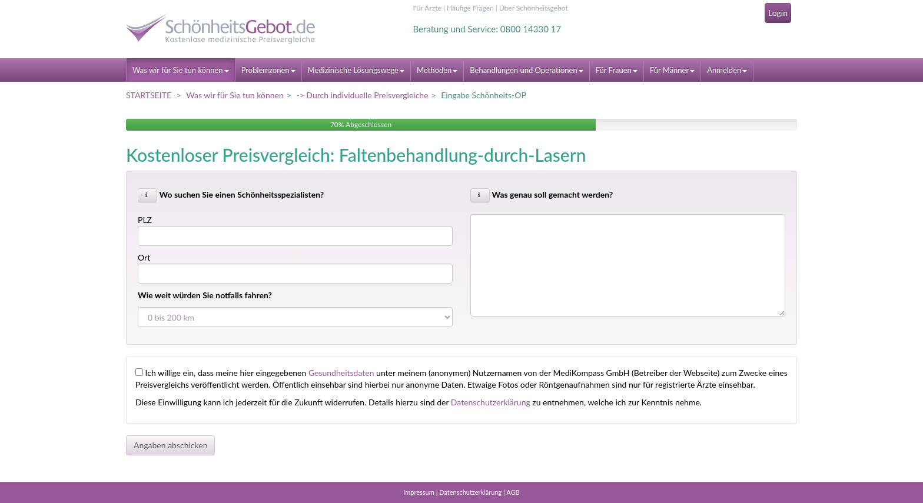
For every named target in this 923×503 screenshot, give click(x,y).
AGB (512, 492)
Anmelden (727, 70)
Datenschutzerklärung (490, 402)
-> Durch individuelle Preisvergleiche (362, 95)
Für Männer (672, 70)
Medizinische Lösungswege (356, 70)
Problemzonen (268, 70)
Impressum (418, 492)
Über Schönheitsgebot (533, 8)
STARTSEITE (148, 95)
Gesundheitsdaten (341, 373)
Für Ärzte (427, 8)
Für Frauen (617, 70)
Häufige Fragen (470, 8)
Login (778, 13)
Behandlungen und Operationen (526, 70)
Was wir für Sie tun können (180, 70)
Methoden (437, 70)
